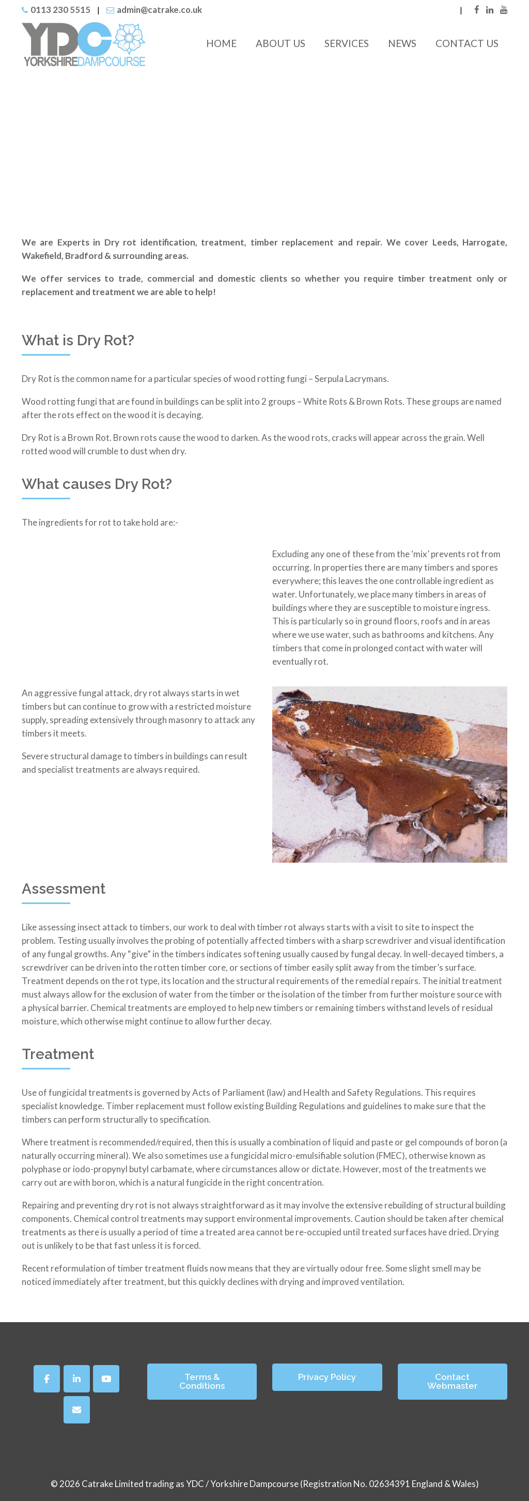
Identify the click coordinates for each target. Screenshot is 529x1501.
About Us (280, 43)
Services (346, 43)
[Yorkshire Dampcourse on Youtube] (106, 1378)
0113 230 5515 (60, 9)
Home (221, 43)
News (402, 43)
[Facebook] (47, 1378)
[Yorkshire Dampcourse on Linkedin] (77, 1378)
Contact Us (467, 43)
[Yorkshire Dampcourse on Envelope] (77, 1409)
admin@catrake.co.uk (159, 9)
